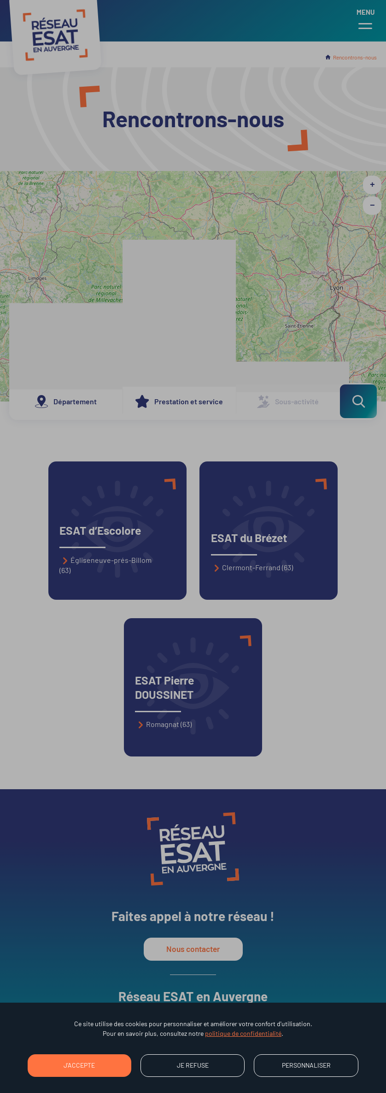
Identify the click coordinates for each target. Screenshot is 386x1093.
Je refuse (193, 1065)
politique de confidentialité (243, 1033)
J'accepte (79, 1065)
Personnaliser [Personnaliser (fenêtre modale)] (306, 1065)
